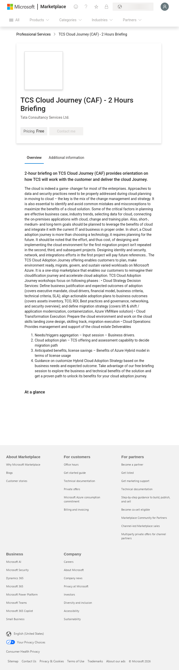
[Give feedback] (76, 6)
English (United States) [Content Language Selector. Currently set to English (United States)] (29, 633)
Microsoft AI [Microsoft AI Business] (13, 562)
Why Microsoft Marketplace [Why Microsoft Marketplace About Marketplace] (23, 464)
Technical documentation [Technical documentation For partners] (136, 489)
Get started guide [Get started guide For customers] (75, 473)
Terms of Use (75, 661)
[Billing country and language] (133, 7)
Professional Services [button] (33, 34)
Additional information (66, 158)
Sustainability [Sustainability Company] (72, 619)
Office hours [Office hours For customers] (71, 464)
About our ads (115, 661)
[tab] (35, 157)
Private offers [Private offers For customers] (72, 489)
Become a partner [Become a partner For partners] (132, 464)
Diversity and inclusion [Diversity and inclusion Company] (78, 603)
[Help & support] (86, 6)
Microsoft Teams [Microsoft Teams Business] (16, 603)
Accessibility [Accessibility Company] (71, 611)
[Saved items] (96, 6)
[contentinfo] (55, 34)
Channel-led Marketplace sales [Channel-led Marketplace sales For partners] (140, 526)
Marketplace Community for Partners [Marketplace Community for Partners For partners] (144, 518)
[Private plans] (106, 6)
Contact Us (29, 661)
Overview (34, 158)
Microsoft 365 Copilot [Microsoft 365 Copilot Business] (19, 611)
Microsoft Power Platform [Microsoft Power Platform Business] (22, 594)
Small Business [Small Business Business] (15, 619)
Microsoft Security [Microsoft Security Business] (17, 570)
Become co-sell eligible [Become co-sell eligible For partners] (135, 509)
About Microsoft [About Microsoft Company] (74, 570)
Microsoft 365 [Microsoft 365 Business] (14, 586)
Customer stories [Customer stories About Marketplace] (16, 481)
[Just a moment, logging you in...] (165, 7)
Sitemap (13, 661)
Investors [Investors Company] (69, 594)
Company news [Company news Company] (73, 578)
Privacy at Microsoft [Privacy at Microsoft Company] (76, 586)
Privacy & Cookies (52, 661)
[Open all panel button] (14, 20)
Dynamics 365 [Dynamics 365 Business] (14, 578)
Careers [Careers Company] (69, 562)
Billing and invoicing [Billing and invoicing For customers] (76, 509)
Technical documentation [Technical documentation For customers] (79, 481)
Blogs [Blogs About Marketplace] (9, 473)
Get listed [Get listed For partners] (127, 473)
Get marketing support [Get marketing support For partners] (135, 481)
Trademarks (95, 661)
